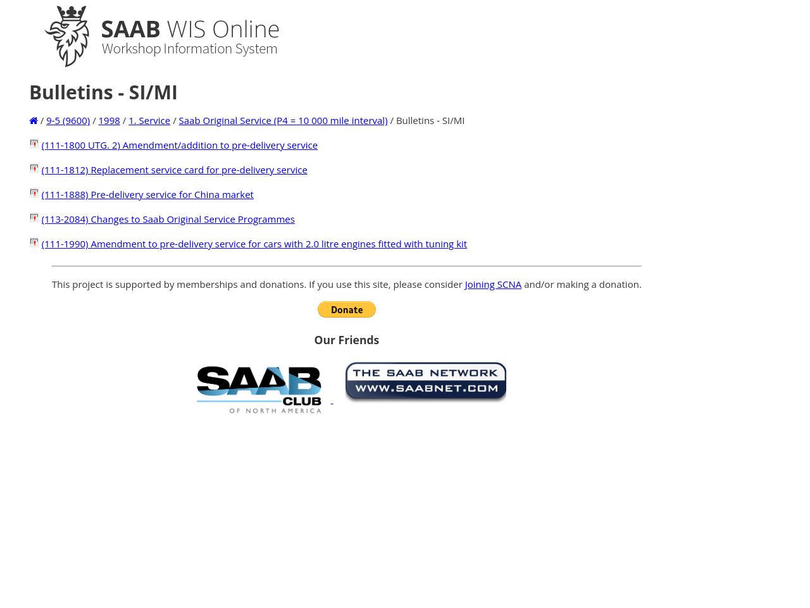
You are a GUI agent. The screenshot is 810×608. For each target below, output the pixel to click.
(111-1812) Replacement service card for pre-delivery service (175, 169)
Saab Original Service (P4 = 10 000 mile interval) (283, 120)
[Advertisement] (347, 510)
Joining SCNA (493, 284)
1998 (109, 120)
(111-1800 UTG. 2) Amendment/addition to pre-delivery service (180, 145)
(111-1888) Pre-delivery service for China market (148, 194)
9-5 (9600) (68, 120)
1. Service (149, 120)
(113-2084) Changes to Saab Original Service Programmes (168, 219)
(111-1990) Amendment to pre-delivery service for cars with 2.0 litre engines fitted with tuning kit (254, 243)
